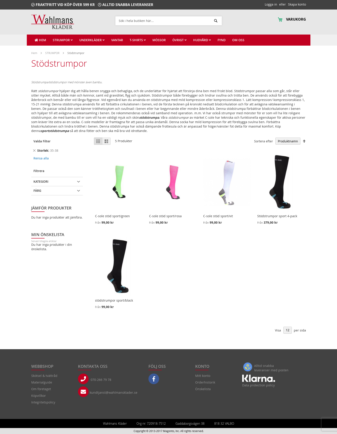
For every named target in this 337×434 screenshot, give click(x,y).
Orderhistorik (205, 382)
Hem (34, 53)
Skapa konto (297, 4)
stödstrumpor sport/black (114, 300)
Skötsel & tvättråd (44, 376)
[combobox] (168, 20)
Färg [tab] (37, 190)
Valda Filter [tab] (42, 141)
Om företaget (41, 389)
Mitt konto (202, 376)
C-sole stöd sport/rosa (165, 216)
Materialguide (41, 382)
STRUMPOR (52, 53)
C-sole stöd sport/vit (218, 216)
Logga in (271, 4)
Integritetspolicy (43, 402)
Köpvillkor (38, 395)
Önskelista (203, 389)
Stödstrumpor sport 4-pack (277, 216)
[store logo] (52, 22)
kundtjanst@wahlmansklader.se (113, 392)
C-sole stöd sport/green (112, 216)
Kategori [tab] (40, 181)
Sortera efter (263, 141)
